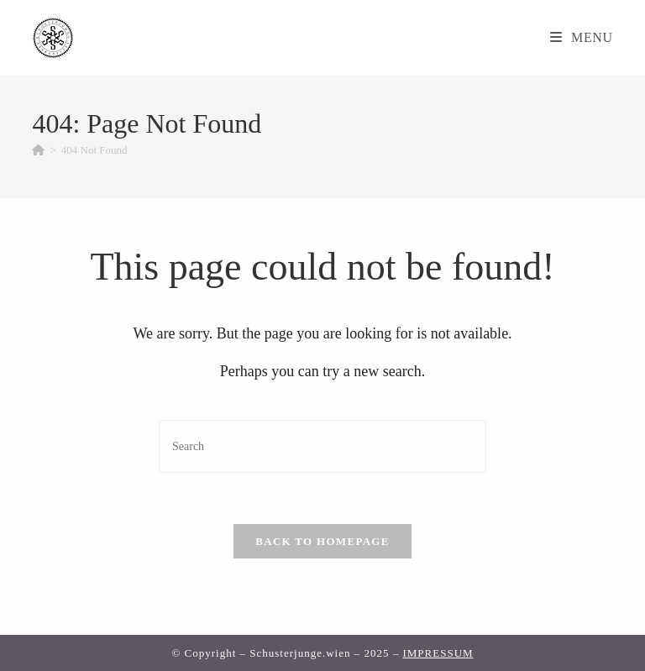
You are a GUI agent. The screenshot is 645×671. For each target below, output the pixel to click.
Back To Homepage (322, 541)
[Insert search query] (322, 446)
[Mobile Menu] (581, 37)
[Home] (38, 150)
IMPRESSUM (437, 653)
